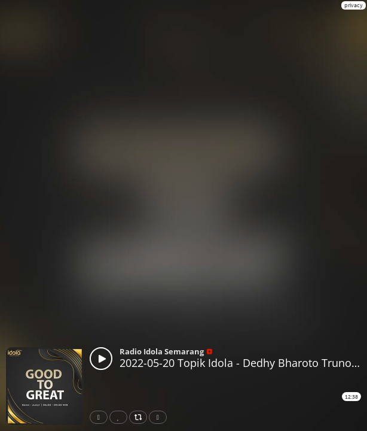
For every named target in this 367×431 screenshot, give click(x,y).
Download (160, 417)
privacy (353, 5)
